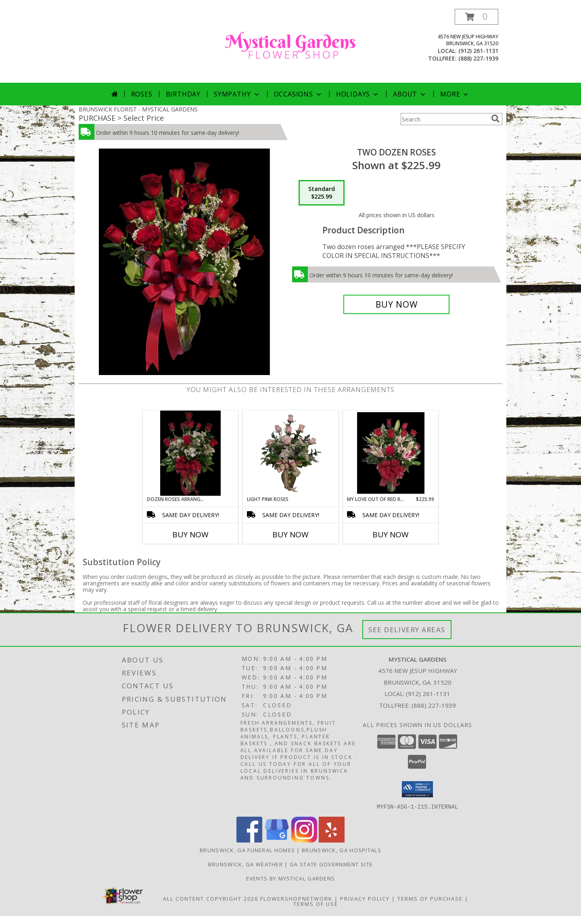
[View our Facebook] (249, 840)
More (455, 94)
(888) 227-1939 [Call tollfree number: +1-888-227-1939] (478, 58)
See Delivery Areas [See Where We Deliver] (406, 629)
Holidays (358, 94)
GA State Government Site (331, 864)
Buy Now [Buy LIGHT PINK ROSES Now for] (290, 534)
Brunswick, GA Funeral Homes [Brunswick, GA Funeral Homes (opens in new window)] (247, 849)
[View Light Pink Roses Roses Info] (290, 453)
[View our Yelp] (332, 840)
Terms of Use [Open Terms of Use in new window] (315, 903)
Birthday (183, 94)
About (410, 94)
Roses (142, 94)
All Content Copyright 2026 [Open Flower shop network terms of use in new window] (210, 898)
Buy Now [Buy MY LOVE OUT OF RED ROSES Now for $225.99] (390, 534)
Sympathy (237, 94)
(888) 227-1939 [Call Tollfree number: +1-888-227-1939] (434, 705)
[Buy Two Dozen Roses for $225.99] (396, 304)
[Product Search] (444, 119)
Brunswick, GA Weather (245, 864)
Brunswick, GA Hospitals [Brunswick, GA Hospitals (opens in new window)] (341, 849)
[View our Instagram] (304, 840)
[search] (495, 118)
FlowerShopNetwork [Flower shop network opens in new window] (296, 898)
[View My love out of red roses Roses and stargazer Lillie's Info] (390, 453)
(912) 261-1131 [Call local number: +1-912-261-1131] (478, 50)
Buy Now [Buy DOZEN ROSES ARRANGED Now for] (190, 534)
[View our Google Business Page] (277, 840)
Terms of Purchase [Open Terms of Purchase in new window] (430, 898)
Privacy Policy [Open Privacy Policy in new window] (365, 898)
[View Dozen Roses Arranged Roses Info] (190, 453)
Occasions (298, 94)
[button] (476, 17)
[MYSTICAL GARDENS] (290, 46)
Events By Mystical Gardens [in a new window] (290, 878)
